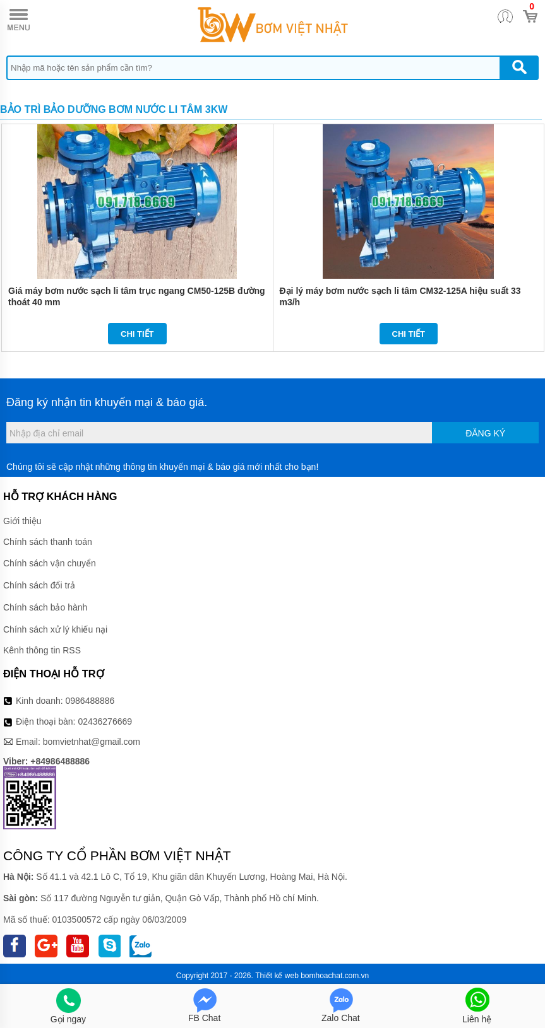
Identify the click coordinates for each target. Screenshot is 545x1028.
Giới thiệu (22, 521)
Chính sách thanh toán (47, 542)
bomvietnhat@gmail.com (91, 742)
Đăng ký (485, 433)
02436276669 (105, 721)
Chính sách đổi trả (39, 585)
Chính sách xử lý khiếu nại (55, 629)
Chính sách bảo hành (45, 607)
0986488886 (90, 701)
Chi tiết (137, 334)
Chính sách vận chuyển (49, 563)
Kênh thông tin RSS (42, 650)
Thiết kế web (277, 975)
